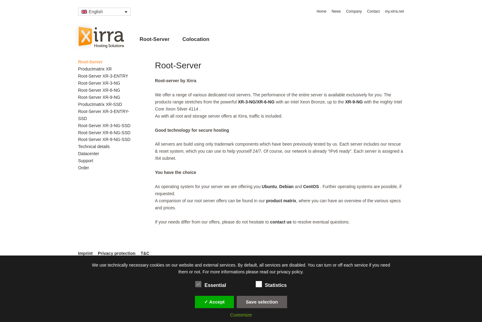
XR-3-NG (247, 101)
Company (354, 11)
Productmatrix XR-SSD (100, 104)
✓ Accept (214, 301)
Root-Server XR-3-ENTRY (103, 76)
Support (85, 160)
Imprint (85, 253)
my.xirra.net (394, 11)
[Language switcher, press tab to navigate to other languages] (104, 12)
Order (83, 167)
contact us (281, 221)
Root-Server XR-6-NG (99, 90)
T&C (144, 253)
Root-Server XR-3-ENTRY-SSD (103, 115)
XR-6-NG (266, 101)
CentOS (311, 186)
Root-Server (154, 39)
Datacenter (88, 153)
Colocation (195, 39)
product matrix (281, 200)
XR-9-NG (354, 101)
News (336, 11)
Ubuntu (269, 186)
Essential (210, 284)
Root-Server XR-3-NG (99, 83)
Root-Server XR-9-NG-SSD (104, 139)
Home (321, 11)
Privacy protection (116, 253)
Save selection (262, 301)
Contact (373, 11)
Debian (286, 186)
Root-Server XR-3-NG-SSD (104, 125)
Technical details (94, 146)
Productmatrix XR (95, 68)
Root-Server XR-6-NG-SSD (104, 132)
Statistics (271, 284)
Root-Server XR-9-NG (99, 97)
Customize (241, 314)
